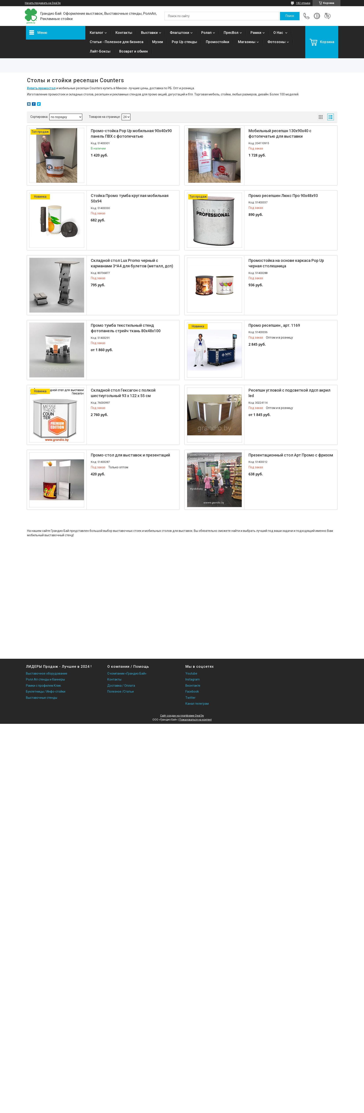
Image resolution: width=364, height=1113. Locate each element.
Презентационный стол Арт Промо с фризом (291, 455)
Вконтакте (192, 685)
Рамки (256, 33)
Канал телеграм (197, 703)
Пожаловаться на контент (195, 719)
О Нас (278, 33)
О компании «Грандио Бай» (126, 673)
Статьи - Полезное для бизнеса (116, 42)
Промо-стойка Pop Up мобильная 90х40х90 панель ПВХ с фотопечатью (131, 133)
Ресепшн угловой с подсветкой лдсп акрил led (289, 393)
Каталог (96, 33)
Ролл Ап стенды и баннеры (45, 679)
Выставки (149, 33)
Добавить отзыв (327, 16)
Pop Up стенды (184, 42)
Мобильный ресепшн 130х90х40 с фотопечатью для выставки (280, 133)
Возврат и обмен (133, 51)
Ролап (206, 33)
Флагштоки (179, 33)
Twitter (190, 697)
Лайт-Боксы (100, 51)
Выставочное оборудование (46, 673)
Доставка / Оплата (121, 685)
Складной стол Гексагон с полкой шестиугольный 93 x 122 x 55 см (123, 393)
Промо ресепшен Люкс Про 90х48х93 (283, 195)
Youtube (191, 673)
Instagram (192, 679)
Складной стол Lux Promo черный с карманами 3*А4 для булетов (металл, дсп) (132, 263)
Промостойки (217, 42)
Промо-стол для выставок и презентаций (130, 455)
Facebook (192, 691)
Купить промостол (41, 88)
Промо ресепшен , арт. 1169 (274, 325)
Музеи (157, 42)
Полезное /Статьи (120, 691)
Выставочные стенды (41, 697)
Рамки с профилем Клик (43, 685)
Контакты (123, 33)
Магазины (246, 42)
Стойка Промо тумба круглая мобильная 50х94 (129, 198)
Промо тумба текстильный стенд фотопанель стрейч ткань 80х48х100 (126, 328)
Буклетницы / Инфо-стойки (45, 691)
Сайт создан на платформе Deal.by (182, 715)
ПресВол (231, 33)
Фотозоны (276, 42)
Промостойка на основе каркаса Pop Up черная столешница (286, 263)
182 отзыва (303, 3)
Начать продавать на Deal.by (43, 3)
